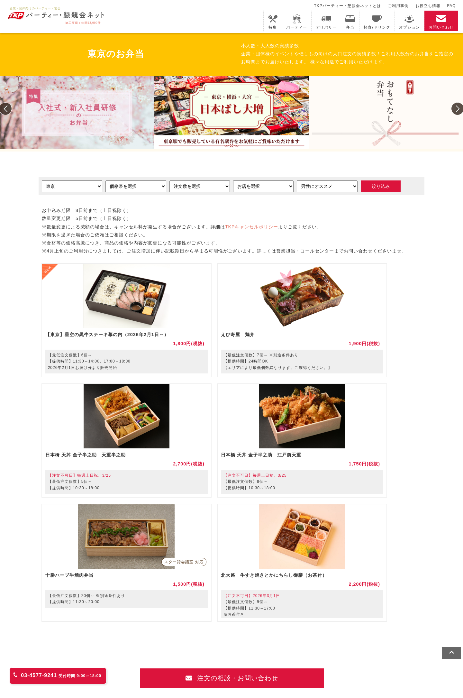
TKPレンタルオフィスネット (171, 632)
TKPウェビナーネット (320, 632)
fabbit (128, 632)
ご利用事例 (398, 6)
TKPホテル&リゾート (230, 632)
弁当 (350, 22)
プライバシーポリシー (147, 664)
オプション (409, 22)
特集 (272, 22)
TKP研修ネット (275, 632)
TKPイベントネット (371, 632)
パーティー (296, 22)
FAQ (451, 6)
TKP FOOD (185, 640)
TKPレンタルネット (75, 640)
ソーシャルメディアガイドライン (211, 664)
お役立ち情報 (427, 6)
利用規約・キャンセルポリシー (86, 664)
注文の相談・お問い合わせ (232, 562)
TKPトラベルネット (316, 640)
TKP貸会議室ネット (75, 632)
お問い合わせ (441, 22)
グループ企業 (353, 664)
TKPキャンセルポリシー (251, 227)
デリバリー (326, 22)
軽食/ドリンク (377, 22)
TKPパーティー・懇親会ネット (134, 640)
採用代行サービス (271, 640)
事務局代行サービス (225, 640)
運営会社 (323, 664)
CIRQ (109, 632)
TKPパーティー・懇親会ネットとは (347, 6)
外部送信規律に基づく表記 (280, 664)
